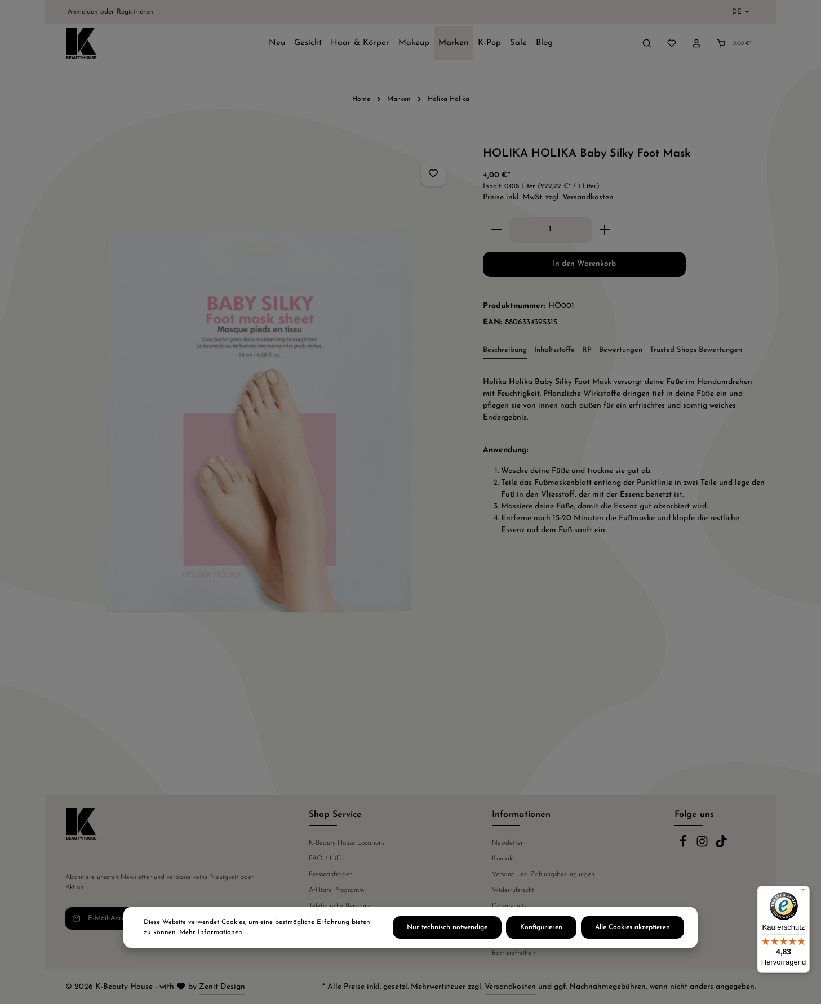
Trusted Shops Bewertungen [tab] (696, 350)
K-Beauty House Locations (346, 843)
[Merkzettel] (671, 43)
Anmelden (83, 11)
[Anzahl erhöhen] (605, 230)
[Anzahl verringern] (496, 230)
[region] (258, 420)
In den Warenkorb (584, 263)
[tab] (505, 351)
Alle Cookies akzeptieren (632, 928)
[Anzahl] (550, 230)
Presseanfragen (331, 874)
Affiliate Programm (336, 890)
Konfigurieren (541, 928)
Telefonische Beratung (340, 906)
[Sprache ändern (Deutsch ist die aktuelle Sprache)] (739, 12)
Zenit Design (222, 987)
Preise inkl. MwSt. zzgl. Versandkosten (548, 197)
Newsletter (507, 843)
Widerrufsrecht (513, 890)
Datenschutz (509, 906)
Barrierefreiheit (513, 953)
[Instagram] (703, 845)
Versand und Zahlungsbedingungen (543, 874)
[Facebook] (684, 845)
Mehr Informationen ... (213, 933)
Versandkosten (510, 987)
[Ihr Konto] (696, 43)
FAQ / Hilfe (326, 858)
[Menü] (803, 892)
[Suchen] (647, 43)
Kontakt (503, 858)
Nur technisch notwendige (447, 928)
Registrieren (135, 11)
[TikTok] (721, 845)
